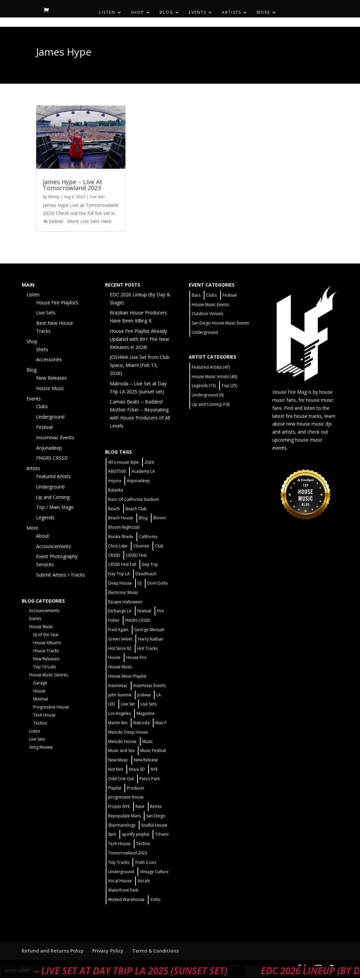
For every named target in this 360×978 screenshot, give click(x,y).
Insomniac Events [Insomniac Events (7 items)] (149, 685)
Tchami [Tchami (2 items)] (162, 834)
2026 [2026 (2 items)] (149, 462)
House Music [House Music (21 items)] (120, 667)
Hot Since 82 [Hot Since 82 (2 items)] (119, 648)
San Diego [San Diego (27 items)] (155, 816)
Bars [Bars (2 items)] (196, 295)
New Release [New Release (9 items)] (146, 760)
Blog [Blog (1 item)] (143, 518)
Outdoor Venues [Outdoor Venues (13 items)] (207, 313)
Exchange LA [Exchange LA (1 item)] (119, 611)
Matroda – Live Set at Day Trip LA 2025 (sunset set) (129, 970)
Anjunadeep (49, 448)
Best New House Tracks (54, 327)
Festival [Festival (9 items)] (229, 295)
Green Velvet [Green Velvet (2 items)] (120, 639)
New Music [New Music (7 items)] (118, 760)
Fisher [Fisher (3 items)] (113, 620)
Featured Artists (53, 476)
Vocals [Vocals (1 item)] (144, 881)
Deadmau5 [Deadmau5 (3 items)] (146, 574)
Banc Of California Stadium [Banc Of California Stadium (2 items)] (133, 499)
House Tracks (46, 651)
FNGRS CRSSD (52, 458)
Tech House (44, 715)
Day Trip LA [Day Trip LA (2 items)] (119, 574)
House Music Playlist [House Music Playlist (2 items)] (127, 676)
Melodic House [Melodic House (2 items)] (122, 741)
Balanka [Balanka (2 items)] (115, 490)
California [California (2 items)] (148, 536)
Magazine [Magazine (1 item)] (146, 713)
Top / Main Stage (55, 507)
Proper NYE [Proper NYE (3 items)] (119, 806)
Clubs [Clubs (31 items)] (211, 295)
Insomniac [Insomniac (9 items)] (117, 685)
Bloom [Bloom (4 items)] (159, 518)
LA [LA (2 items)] (158, 695)
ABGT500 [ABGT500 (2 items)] (117, 471)
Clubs (42, 406)
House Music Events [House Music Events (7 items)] (210, 304)
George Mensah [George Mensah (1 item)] (149, 629)
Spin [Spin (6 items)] (112, 834)
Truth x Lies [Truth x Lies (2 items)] (145, 862)
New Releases (51, 378)
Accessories (49, 359)
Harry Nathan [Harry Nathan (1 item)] (150, 639)
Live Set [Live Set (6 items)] (128, 704)
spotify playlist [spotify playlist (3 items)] (135, 834)
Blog (166, 12)
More (263, 12)
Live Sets (97, 197)
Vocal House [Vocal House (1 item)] (120, 881)
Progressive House (51, 707)
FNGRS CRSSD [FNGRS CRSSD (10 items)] (138, 620)
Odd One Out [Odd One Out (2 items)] (121, 778)
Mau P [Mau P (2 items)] (161, 723)
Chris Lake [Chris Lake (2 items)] (117, 546)
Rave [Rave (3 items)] (140, 806)
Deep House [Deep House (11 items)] (120, 583)
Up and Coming (53, 497)
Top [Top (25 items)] (229, 385)
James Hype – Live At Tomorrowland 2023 (72, 185)
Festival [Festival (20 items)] (144, 611)
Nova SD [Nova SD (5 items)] (137, 769)
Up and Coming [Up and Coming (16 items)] (211, 404)
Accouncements (53, 546)
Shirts (42, 349)
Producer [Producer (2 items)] (136, 788)
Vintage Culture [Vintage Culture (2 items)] (154, 872)
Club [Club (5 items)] (159, 546)
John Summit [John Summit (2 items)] (119, 695)
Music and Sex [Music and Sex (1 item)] (121, 750)
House (39, 691)
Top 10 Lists (44, 667)
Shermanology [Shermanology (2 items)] (122, 825)
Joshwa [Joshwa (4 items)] (144, 695)
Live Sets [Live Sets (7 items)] (149, 704)
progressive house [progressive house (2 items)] (126, 797)
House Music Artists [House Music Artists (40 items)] (214, 376)
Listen (107, 12)
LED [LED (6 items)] (111, 704)
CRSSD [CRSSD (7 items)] (114, 555)
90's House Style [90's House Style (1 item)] (123, 462)
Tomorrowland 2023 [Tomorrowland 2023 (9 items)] (127, 853)
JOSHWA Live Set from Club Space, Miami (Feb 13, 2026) (139, 365)
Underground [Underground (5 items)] (121, 872)
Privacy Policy (107, 951)
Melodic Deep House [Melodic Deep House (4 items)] (128, 732)
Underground (50, 416)
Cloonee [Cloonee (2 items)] (141, 546)
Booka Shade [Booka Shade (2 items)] (120, 536)
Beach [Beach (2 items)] (114, 509)
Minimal (40, 699)
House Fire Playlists (57, 302)
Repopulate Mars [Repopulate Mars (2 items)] (124, 816)
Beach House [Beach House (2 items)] (120, 518)
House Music (50, 388)
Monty (54, 197)
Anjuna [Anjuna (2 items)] (114, 480)
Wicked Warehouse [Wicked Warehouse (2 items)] (126, 899)
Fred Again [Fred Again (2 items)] (118, 629)
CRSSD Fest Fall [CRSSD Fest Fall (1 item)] (122, 564)
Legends (45, 517)
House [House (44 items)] (114, 657)
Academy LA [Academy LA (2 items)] (143, 471)
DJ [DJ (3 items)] (140, 583)
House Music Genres (48, 675)
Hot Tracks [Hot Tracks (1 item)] (147, 648)
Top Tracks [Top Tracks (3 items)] (118, 862)
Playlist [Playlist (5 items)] (114, 788)
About (42, 536)
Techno (40, 723)
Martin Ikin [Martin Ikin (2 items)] (117, 723)
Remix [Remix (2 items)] (156, 806)
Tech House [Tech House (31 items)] (119, 843)
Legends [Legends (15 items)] (204, 385)
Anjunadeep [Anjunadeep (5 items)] (138, 480)
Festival (44, 427)
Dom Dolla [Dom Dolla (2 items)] (157, 583)
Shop (137, 12)
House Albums (47, 643)
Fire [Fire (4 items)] (160, 611)
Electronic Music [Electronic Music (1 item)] (123, 592)
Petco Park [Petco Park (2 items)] (150, 778)
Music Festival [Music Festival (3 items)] (153, 750)
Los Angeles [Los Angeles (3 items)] (119, 713)
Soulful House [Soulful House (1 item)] (154, 825)
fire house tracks (304, 416)
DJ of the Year (46, 634)
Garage (40, 683)
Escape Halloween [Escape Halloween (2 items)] (125, 602)
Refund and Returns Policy (53, 951)
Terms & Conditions (155, 951)
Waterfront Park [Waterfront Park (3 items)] (123, 890)
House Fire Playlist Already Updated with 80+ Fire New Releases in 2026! (139, 339)
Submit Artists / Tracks (60, 575)
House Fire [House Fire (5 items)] (136, 657)
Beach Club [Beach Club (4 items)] (136, 509)
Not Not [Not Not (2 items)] (115, 769)
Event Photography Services (57, 560)
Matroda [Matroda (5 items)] (141, 723)
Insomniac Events (55, 437)
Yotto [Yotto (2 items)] (155, 899)
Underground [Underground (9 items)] (207, 395)
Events (197, 12)
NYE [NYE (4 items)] (154, 769)
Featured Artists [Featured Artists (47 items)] (211, 367)
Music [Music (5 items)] (147, 741)
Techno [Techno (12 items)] (143, 843)
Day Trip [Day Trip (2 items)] (150, 564)
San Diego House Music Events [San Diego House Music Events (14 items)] (220, 323)
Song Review (41, 747)
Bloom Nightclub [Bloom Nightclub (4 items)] (124, 527)
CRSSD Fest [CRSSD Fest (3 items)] (136, 555)
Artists (231, 12)
